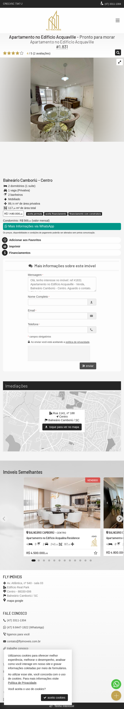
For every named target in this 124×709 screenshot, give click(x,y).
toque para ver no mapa (62, 427)
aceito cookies (54, 697)
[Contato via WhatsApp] (116, 684)
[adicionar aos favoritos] (96, 553)
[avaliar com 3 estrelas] (13, 53)
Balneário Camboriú (20, 180)
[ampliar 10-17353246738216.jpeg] (46, 99)
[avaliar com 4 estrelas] (17, 53)
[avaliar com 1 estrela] (5, 53)
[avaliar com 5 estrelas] (22, 53)
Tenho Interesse (62, 706)
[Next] (100, 503)
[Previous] (24, 503)
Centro (47, 180)
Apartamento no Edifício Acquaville (42, 36)
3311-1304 (113, 4)
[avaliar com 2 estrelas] (9, 53)
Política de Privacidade (22, 682)
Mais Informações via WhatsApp (29, 226)
